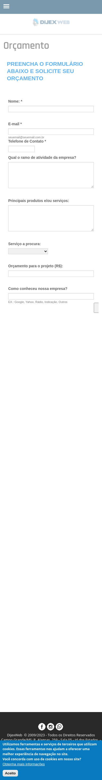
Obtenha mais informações (24, 764)
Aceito (10, 773)
